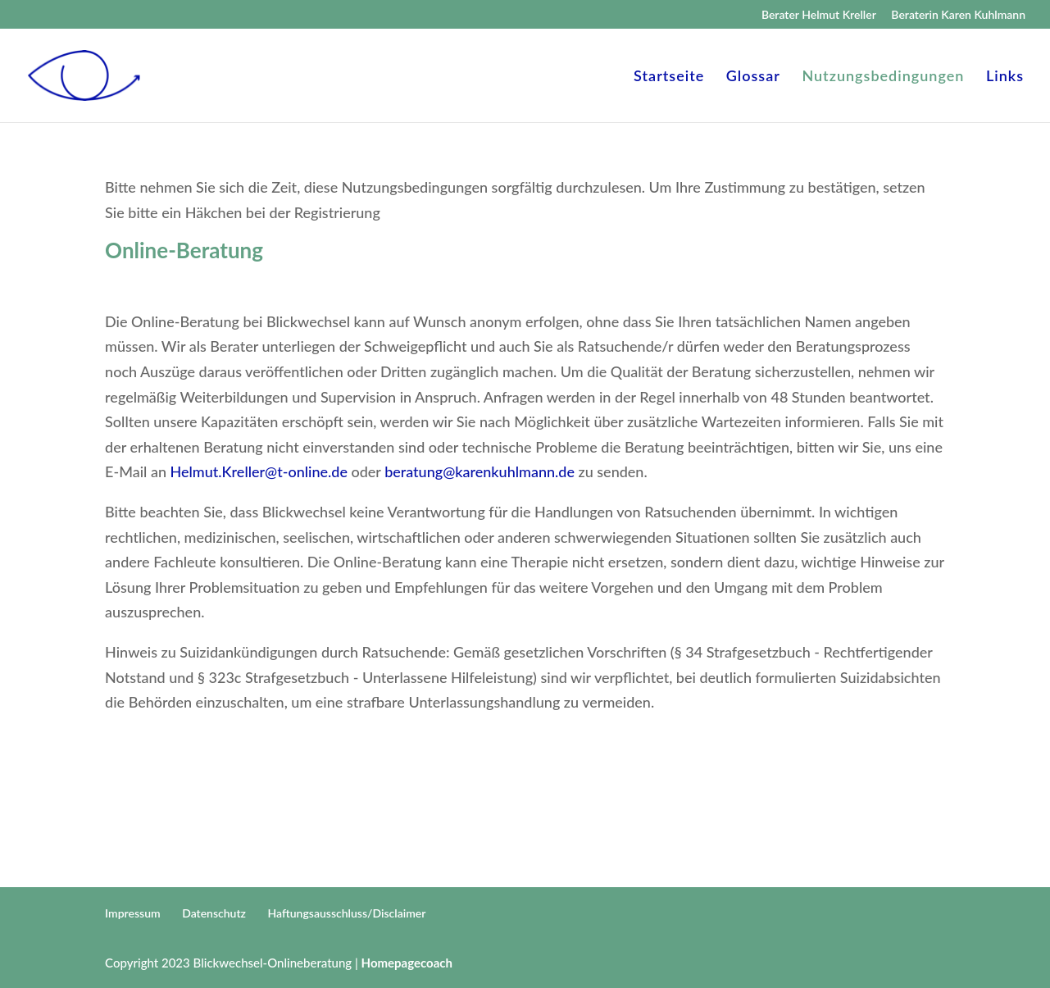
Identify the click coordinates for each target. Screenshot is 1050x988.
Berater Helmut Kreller (818, 15)
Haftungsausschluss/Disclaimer (347, 913)
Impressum (133, 913)
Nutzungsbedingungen (883, 77)
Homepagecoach (406, 962)
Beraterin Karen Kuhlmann (958, 15)
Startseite (669, 77)
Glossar (753, 77)
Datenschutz (214, 913)
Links (1005, 77)
